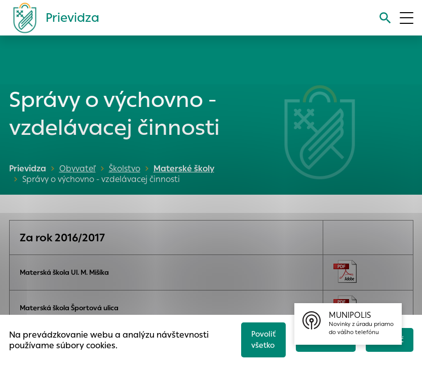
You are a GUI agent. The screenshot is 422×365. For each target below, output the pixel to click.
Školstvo (124, 168)
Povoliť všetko (260, 338)
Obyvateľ (77, 168)
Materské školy (182, 168)
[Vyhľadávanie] (385, 18)
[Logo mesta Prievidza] (52, 18)
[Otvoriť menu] (406, 18)
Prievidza (27, 168)
